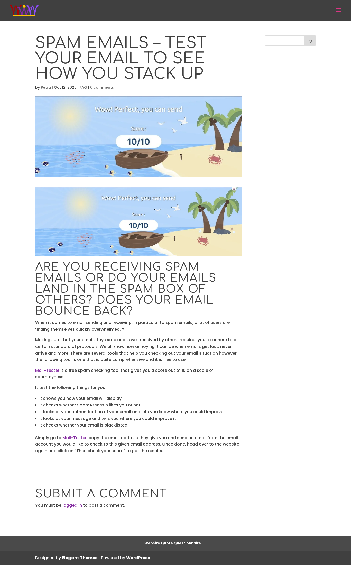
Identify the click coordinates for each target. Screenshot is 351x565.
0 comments (102, 87)
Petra (46, 87)
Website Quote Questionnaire (172, 543)
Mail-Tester (47, 370)
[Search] (310, 40)
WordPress (138, 558)
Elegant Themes (79, 558)
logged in (72, 505)
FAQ (83, 87)
